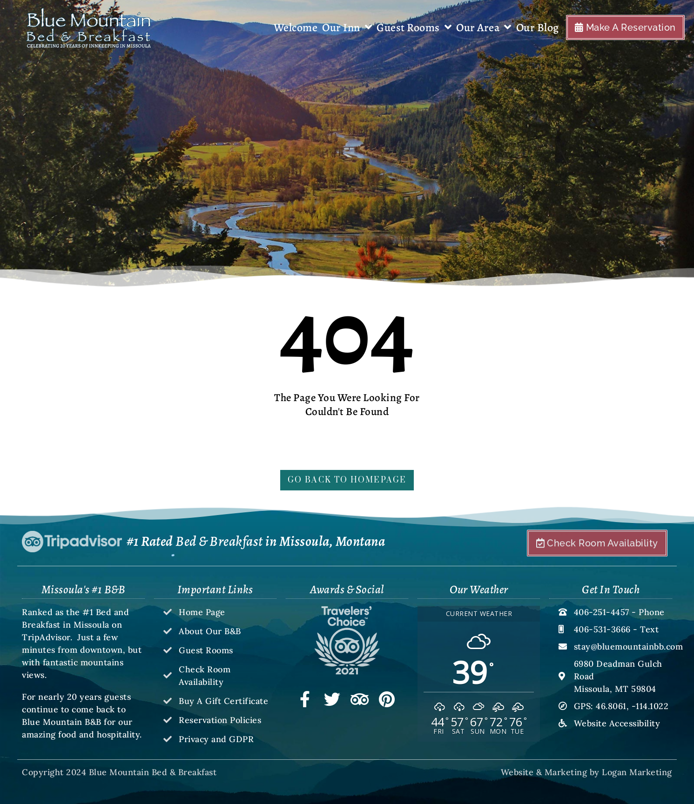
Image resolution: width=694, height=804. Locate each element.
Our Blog (537, 27)
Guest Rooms (414, 27)
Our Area (484, 27)
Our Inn (347, 27)
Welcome (296, 27)
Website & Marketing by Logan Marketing (586, 772)
